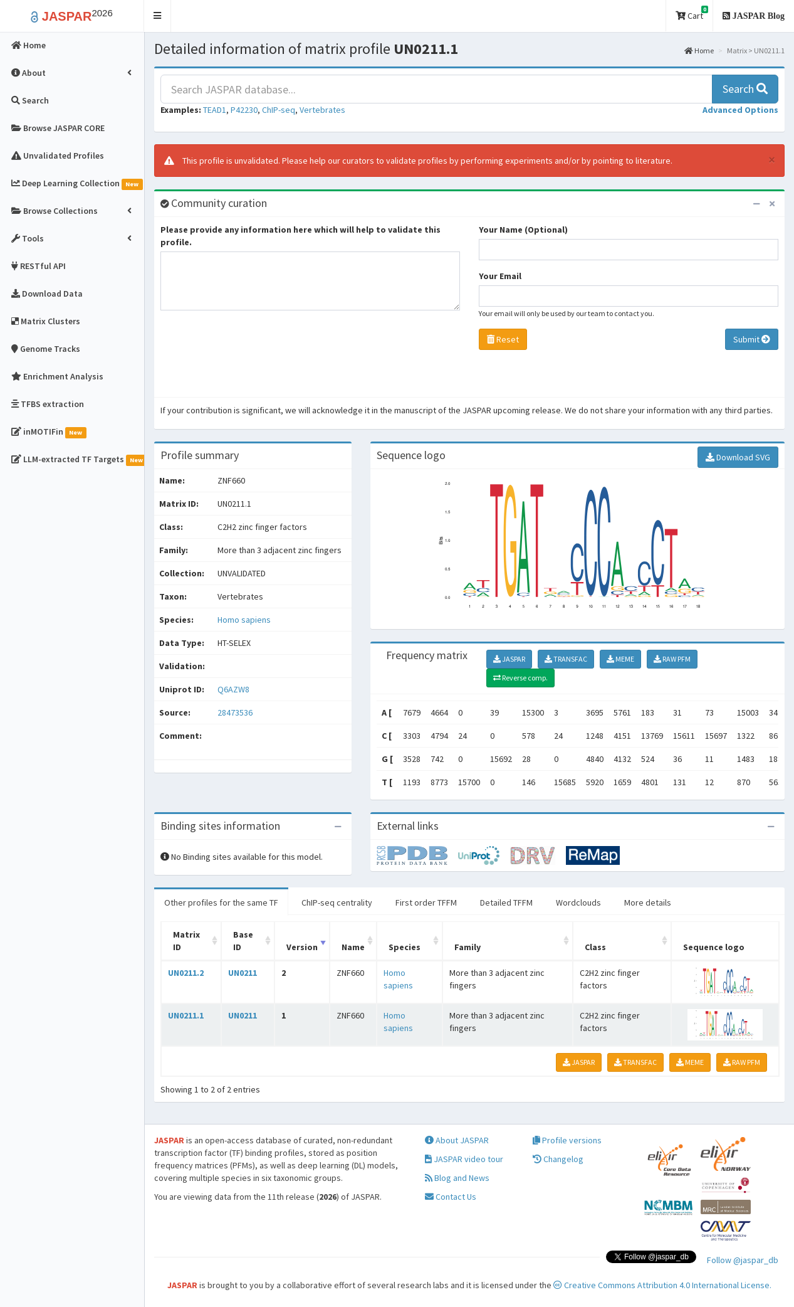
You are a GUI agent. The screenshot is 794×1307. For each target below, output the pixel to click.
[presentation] (255, 356)
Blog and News (457, 1177)
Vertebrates (322, 109)
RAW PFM (672, 659)
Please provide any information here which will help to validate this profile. (300, 236)
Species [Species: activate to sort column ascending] (405, 947)
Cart (692, 13)
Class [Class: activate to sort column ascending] (595, 947)
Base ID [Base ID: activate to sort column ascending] (243, 941)
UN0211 (242, 972)
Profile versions (567, 1140)
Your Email (500, 276)
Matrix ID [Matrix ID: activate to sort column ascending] (186, 941)
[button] (157, 16)
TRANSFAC (566, 659)
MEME (620, 659)
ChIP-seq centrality (336, 902)
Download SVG (738, 457)
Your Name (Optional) (523, 229)
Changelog (558, 1159)
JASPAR (509, 659)
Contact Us (450, 1196)
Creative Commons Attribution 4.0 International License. (662, 1285)
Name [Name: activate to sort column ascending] (353, 947)
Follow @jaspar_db (742, 1260)
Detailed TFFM (506, 902)
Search (745, 89)
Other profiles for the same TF (221, 902)
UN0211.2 (186, 972)
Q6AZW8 (234, 689)
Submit (751, 339)
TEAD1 (214, 109)
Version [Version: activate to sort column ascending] (302, 947)
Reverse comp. (520, 677)
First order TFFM (426, 902)
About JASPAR (457, 1140)
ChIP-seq (278, 109)
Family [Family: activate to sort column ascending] (467, 947)
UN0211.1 (186, 1015)
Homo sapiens (244, 619)
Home (699, 50)
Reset (503, 339)
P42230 (244, 109)
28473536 (235, 712)
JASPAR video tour (464, 1159)
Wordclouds (578, 902)
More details (647, 902)
